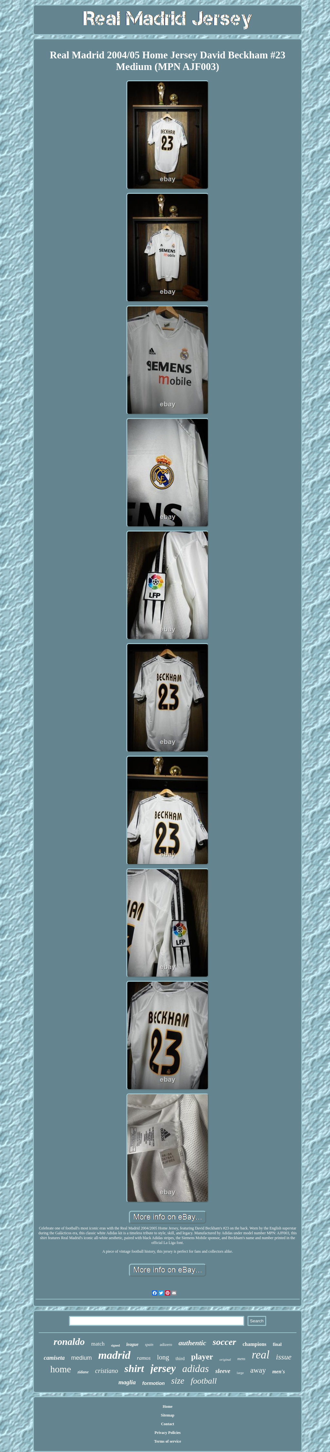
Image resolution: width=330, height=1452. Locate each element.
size (177, 1381)
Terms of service (167, 1441)
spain (149, 1344)
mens (242, 1359)
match (98, 1344)
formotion (153, 1383)
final (277, 1344)
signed (115, 1345)
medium (81, 1358)
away (258, 1370)
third (180, 1358)
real (260, 1354)
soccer (224, 1342)
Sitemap (167, 1415)
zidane (83, 1371)
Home (168, 1406)
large (240, 1373)
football (204, 1381)
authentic (192, 1343)
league (132, 1344)
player (202, 1356)
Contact (167, 1424)
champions (255, 1344)
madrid (114, 1355)
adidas (195, 1368)
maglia (127, 1382)
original (225, 1359)
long (163, 1357)
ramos (144, 1358)
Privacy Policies (168, 1432)
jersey (163, 1368)
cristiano (106, 1370)
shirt (134, 1368)
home (60, 1369)
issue (283, 1357)
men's (278, 1371)
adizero (166, 1344)
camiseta (54, 1358)
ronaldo (69, 1341)
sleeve (222, 1370)
